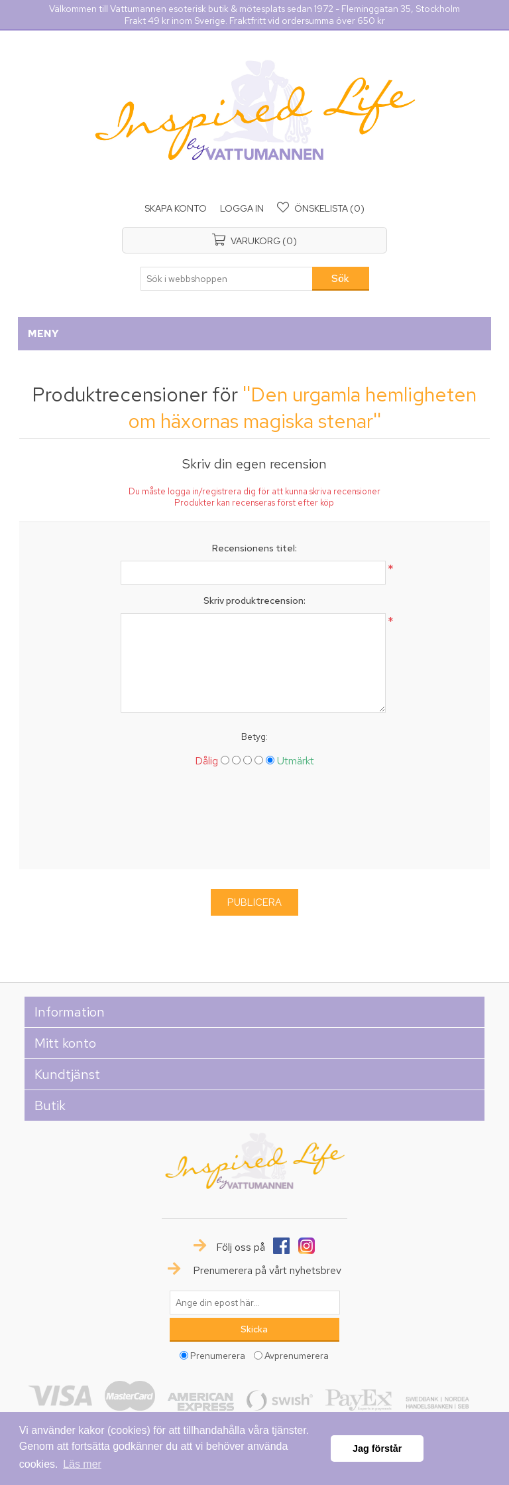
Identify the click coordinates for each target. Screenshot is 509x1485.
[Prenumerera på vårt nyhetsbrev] (254, 1302)
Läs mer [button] (82, 1464)
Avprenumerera (296, 1356)
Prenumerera (217, 1356)
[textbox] (227, 279)
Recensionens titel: (254, 548)
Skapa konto (175, 208)
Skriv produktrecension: (254, 600)
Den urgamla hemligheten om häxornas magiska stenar (302, 407)
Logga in (242, 208)
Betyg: (254, 736)
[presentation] (254, 823)
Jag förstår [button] (377, 1448)
